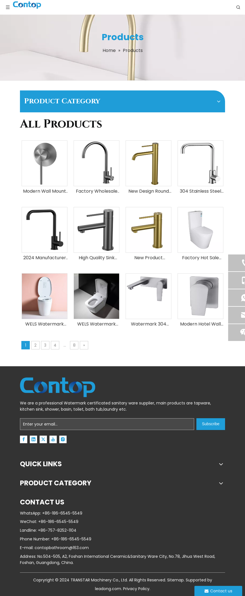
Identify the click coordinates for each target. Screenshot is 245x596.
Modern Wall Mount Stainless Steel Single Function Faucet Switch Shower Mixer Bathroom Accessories (44, 191)
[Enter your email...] (107, 424)
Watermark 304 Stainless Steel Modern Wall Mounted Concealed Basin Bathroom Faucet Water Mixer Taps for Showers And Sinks (148, 324)
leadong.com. (108, 589)
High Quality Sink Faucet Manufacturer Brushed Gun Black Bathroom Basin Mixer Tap (96, 257)
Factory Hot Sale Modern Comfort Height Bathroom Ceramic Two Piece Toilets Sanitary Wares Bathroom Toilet (200, 257)
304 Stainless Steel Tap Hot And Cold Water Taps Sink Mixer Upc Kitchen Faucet (200, 191)
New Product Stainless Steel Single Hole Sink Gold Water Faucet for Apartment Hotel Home (148, 257)
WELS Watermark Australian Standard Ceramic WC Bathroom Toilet (97, 324)
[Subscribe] (210, 424)
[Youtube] (53, 439)
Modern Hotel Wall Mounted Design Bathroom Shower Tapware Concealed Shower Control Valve (200, 324)
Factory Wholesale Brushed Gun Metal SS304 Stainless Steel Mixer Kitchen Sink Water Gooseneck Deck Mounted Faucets (97, 191)
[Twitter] (43, 439)
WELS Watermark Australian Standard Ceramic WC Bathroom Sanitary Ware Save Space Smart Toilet (45, 324)
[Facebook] (23, 439)
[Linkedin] (33, 439)
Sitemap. (176, 580)
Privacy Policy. (136, 589)
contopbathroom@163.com (62, 547)
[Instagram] (63, 439)
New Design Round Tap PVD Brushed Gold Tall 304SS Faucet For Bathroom (148, 191)
